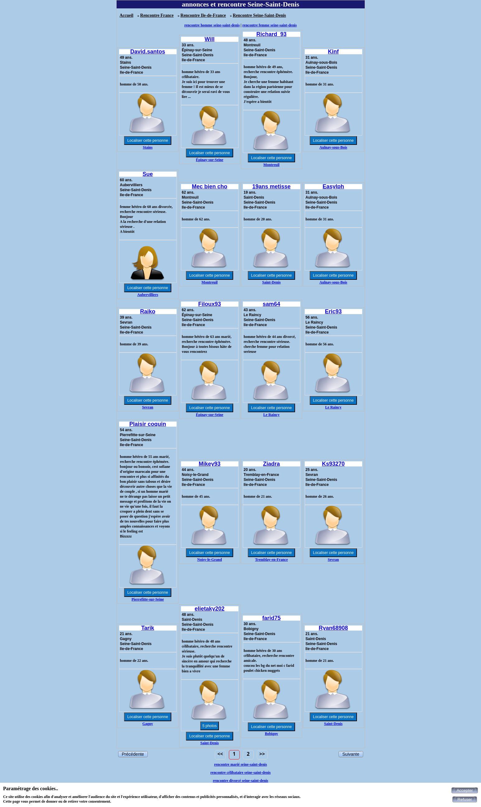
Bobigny (271, 733)
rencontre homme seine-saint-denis (212, 25)
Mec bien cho (209, 186)
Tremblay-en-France (271, 559)
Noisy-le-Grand (209, 559)
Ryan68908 (333, 628)
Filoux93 (209, 304)
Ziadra (271, 464)
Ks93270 (333, 464)
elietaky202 (209, 609)
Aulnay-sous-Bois (333, 147)
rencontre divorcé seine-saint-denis (240, 780)
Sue (147, 174)
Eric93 (333, 311)
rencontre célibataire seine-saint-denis (240, 772)
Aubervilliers (147, 295)
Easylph (333, 186)
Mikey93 (209, 464)
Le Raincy (271, 415)
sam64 (271, 304)
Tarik (147, 628)
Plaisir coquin (147, 424)
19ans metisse (271, 186)
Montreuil (271, 165)
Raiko (147, 311)
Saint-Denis (271, 282)
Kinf (333, 51)
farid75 (271, 618)
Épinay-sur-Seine (209, 160)
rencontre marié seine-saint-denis (240, 764)
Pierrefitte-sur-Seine (148, 599)
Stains (147, 147)
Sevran (147, 407)
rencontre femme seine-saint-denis (270, 25)
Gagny (147, 724)
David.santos (147, 51)
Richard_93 (271, 34)
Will (210, 39)
